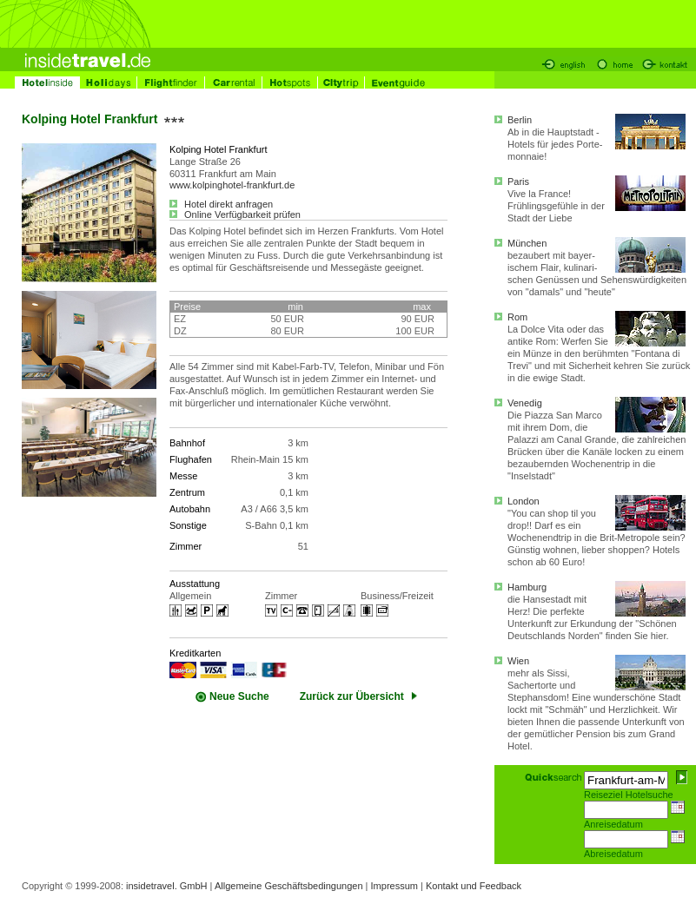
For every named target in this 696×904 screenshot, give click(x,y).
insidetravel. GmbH (167, 886)
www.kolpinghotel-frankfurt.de (232, 185)
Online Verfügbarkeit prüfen (235, 214)
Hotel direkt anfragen (221, 204)
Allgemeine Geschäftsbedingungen (289, 886)
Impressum (394, 886)
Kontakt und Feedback (473, 886)
